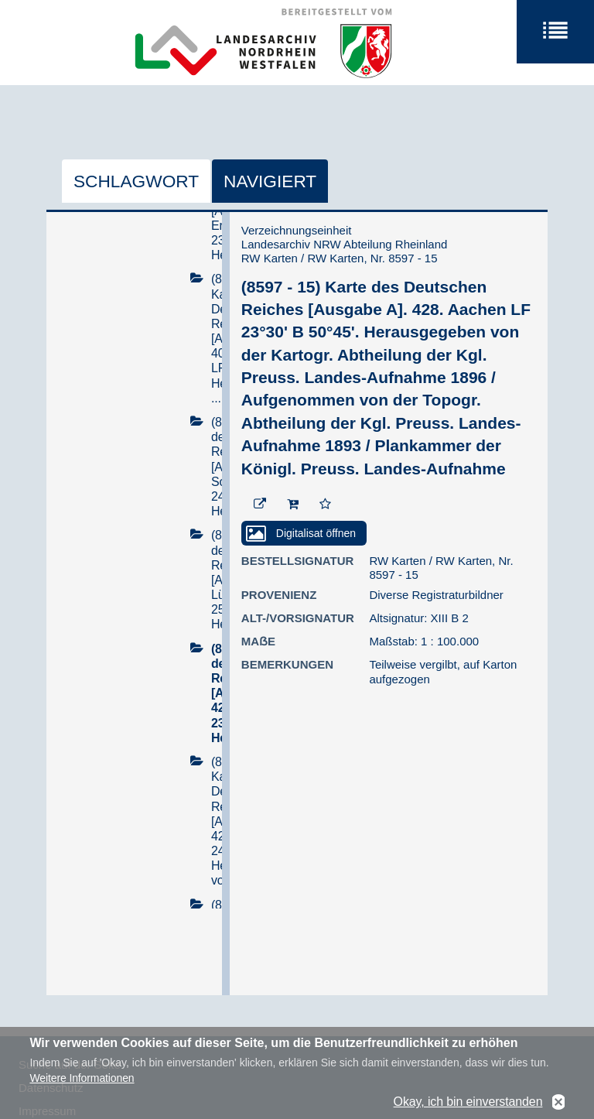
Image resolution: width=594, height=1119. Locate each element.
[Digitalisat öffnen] (304, 533)
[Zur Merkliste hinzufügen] (325, 504)
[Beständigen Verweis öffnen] (260, 504)
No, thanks (558, 1103)
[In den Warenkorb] (292, 504)
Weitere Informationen (81, 1079)
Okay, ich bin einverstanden (468, 1102)
